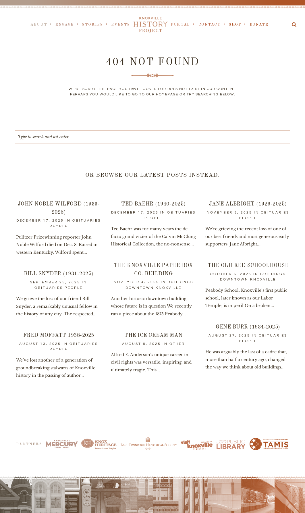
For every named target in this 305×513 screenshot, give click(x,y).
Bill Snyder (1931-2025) (59, 273)
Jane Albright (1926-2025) (248, 204)
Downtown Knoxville (154, 288)
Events (120, 24)
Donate (259, 24)
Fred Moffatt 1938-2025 (58, 335)
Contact (209, 24)
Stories (92, 24)
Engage (64, 24)
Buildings (180, 282)
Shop (235, 24)
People (59, 226)
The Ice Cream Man (153, 335)
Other (177, 344)
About (38, 24)
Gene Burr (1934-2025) (248, 327)
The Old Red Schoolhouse (248, 265)
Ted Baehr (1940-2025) (153, 204)
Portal (180, 24)
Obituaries (86, 220)
